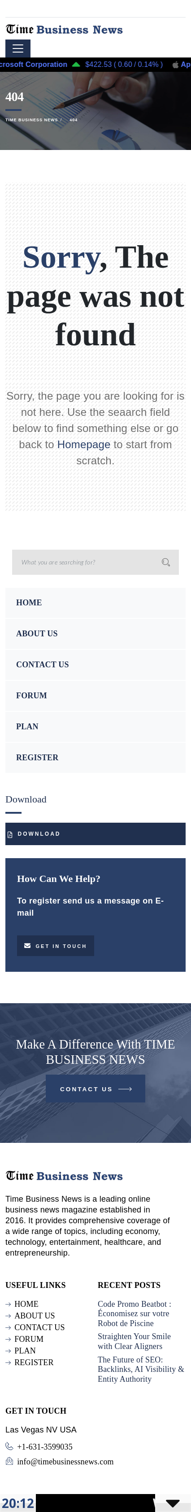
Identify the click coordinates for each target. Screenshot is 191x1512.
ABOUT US (37, 633)
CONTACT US (42, 664)
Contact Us (96, 1091)
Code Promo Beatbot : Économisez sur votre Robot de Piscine (134, 1314)
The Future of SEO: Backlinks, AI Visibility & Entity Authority (141, 1369)
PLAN (27, 726)
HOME (29, 602)
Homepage (84, 444)
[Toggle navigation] (17, 48)
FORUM (31, 695)
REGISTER (37, 757)
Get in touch (55, 946)
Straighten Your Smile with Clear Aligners (134, 1341)
